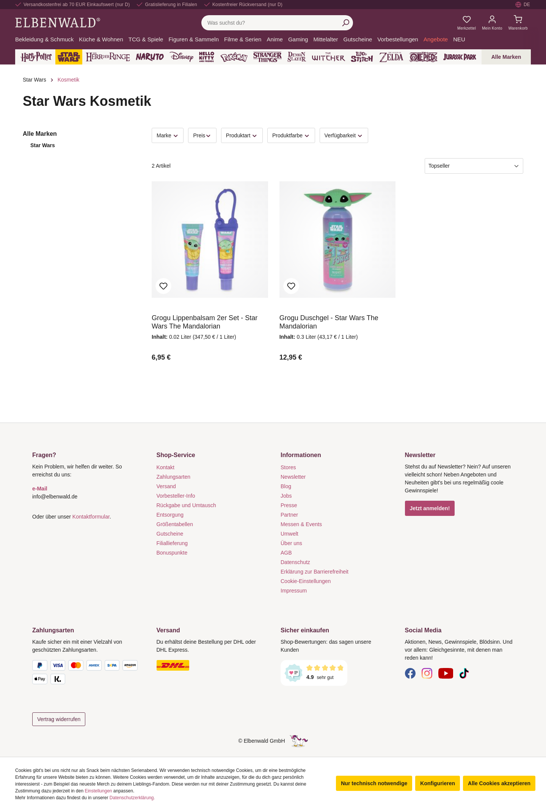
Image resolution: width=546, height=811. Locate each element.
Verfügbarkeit (344, 135)
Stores (288, 467)
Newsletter (293, 477)
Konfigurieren (437, 783)
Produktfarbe (291, 135)
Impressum (294, 591)
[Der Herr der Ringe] (108, 57)
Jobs (286, 496)
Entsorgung (170, 515)
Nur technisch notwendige (374, 783)
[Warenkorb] (518, 22)
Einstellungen (98, 791)
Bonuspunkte (172, 553)
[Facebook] (410, 673)
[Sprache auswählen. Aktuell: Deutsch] (523, 4)
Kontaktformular (91, 517)
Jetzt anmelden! (430, 508)
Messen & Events (301, 524)
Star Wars (42, 145)
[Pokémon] (234, 57)
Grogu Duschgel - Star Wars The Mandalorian (328, 322)
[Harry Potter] (36, 57)
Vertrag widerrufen (58, 719)
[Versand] (211, 665)
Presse (289, 505)
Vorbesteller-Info (176, 496)
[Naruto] (150, 57)
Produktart (242, 135)
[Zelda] (391, 57)
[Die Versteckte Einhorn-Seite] (299, 741)
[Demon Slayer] (296, 57)
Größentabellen (175, 524)
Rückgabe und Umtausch (186, 505)
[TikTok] (464, 673)
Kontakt (165, 467)
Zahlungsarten (174, 477)
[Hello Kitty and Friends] (206, 57)
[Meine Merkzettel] (466, 22)
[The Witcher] (328, 57)
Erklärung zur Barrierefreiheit (314, 572)
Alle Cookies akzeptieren (499, 783)
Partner (289, 515)
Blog (286, 486)
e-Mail (39, 489)
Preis (202, 135)
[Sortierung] (474, 166)
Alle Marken (506, 57)
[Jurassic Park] (459, 57)
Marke (168, 135)
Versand (166, 486)
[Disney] (181, 57)
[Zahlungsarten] (86, 673)
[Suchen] (345, 23)
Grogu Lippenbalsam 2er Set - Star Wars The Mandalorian (204, 322)
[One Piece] (423, 57)
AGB (286, 553)
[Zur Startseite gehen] (57, 22)
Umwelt (289, 534)
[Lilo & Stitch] (362, 57)
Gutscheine (170, 534)
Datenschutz (295, 562)
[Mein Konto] (492, 22)
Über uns (291, 543)
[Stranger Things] (267, 57)
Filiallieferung (172, 543)
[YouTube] (445, 673)
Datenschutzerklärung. (132, 797)
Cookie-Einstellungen (306, 581)
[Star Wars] (69, 57)
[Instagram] (427, 673)
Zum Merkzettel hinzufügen (163, 286)
